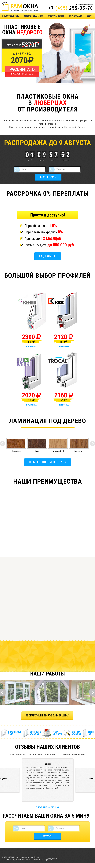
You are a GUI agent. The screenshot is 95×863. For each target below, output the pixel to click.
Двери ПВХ (91, 733)
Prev (3, 692)
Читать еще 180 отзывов (47, 807)
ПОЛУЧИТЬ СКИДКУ (48, 177)
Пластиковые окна (10, 16)
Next (92, 692)
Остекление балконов (33, 16)
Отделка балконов (56, 16)
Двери (89, 16)
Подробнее (47, 256)
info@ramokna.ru (52, 858)
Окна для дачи (75, 16)
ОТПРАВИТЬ (47, 836)
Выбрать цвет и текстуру (47, 462)
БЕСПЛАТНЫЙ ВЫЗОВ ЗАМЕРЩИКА (47, 715)
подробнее (31, 347)
